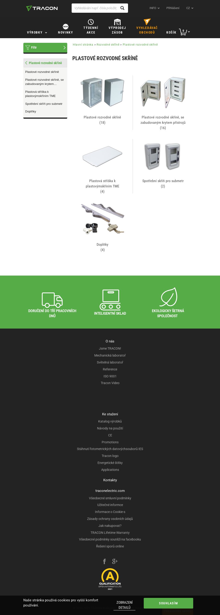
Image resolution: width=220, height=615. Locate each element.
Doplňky (30, 111)
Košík (171, 32)
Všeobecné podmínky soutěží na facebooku (110, 539)
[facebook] (104, 562)
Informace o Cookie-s (110, 512)
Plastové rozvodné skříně (42, 72)
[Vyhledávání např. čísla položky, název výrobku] (100, 8)
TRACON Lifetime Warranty (110, 532)
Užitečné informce (110, 505)
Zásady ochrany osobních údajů (110, 519)
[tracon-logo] (41, 8)
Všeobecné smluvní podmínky (110, 498)
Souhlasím (168, 603)
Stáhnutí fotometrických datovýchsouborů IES (110, 449)
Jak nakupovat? (110, 526)
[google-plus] (115, 562)
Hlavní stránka (83, 44)
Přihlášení (172, 8)
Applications (110, 470)
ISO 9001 (110, 376)
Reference (110, 369)
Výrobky (35, 32)
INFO (153, 8)
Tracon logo (110, 456)
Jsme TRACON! (110, 348)
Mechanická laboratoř (110, 355)
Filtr (34, 47)
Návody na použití (110, 428)
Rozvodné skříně (108, 44)
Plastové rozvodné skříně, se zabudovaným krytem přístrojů (44, 82)
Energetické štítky (110, 463)
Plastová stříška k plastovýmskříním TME (40, 94)
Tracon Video (110, 383)
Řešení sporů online (110, 546)
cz (188, 8)
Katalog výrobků (110, 421)
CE (110, 435)
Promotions (110, 442)
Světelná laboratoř (110, 362)
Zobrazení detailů (124, 604)
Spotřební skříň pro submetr (43, 104)
